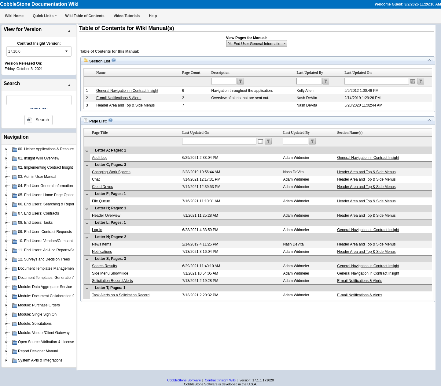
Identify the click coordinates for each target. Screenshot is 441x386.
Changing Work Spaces (111, 172)
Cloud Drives (102, 187)
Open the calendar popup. (413, 81)
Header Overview (106, 215)
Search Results (104, 266)
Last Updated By (309, 72)
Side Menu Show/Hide (110, 273)
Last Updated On (358, 72)
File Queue (101, 201)
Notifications (102, 251)
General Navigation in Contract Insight (127, 90)
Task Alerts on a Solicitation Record (120, 295)
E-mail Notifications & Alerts (118, 98)
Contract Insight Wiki (220, 380)
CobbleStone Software (184, 380)
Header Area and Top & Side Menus (125, 105)
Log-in (97, 230)
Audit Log (100, 158)
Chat (96, 179)
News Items (101, 244)
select (66, 51)
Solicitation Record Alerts (112, 281)
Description (220, 72)
